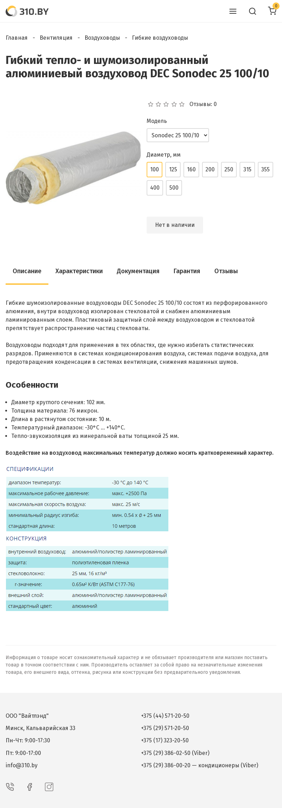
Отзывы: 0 (203, 104)
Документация (138, 271)
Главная (17, 37)
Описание (27, 271)
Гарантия (187, 271)
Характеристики (79, 271)
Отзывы (226, 271)
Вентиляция (56, 37)
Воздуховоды (102, 37)
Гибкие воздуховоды (160, 37)
